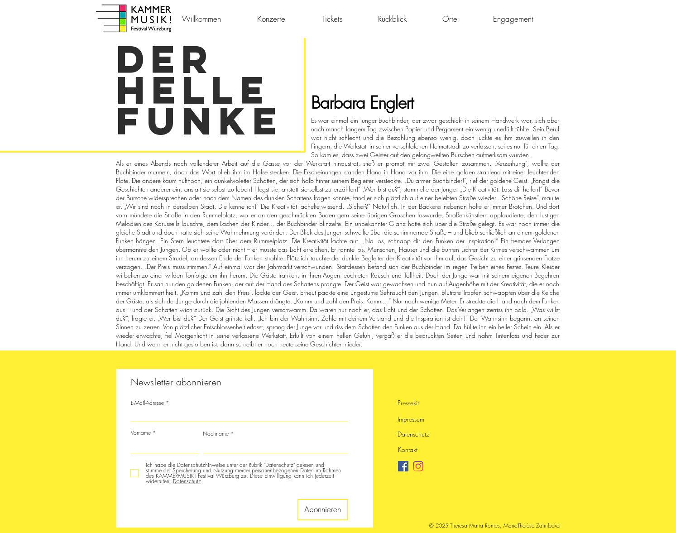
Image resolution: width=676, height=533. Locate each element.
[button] (403, 18)
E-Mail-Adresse (147, 403)
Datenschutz (413, 434)
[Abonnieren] (322, 509)
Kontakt (407, 449)
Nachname (216, 434)
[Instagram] (418, 466)
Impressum (411, 419)
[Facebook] (403, 466)
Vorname (141, 433)
